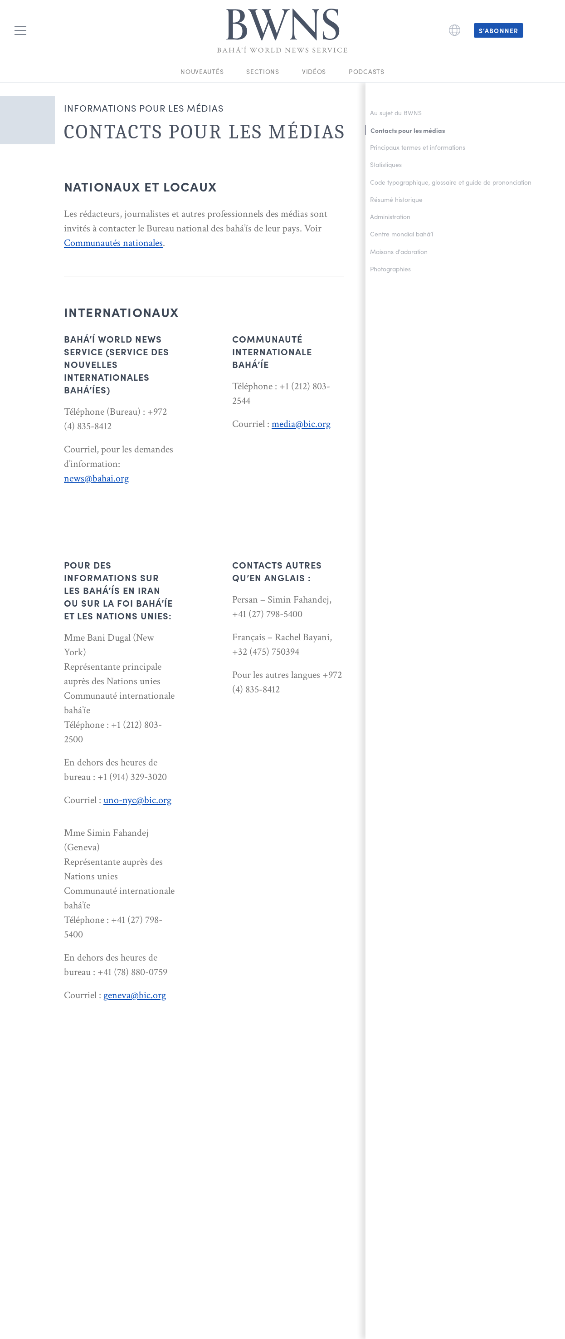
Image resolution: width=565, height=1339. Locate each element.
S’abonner (498, 30)
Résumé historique (396, 199)
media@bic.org (301, 424)
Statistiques (386, 164)
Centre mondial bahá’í (401, 234)
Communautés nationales (113, 243)
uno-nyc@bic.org (137, 800)
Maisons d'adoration (399, 251)
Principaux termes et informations (417, 147)
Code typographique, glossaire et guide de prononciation (450, 182)
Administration (390, 216)
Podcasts (367, 71)
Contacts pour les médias (407, 130)
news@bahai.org (96, 478)
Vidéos (314, 71)
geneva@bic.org (134, 995)
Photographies (390, 269)
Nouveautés (202, 71)
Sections (262, 71)
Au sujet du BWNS (396, 112)
